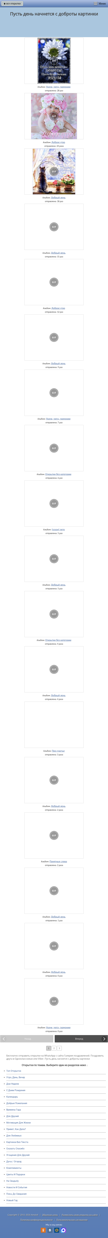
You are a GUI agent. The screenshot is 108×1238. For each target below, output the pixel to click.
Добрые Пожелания (16, 1103)
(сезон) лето (58, 529)
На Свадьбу (12, 1181)
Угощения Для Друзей (18, 1155)
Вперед (79, 1038)
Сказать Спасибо (15, 1148)
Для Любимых (14, 1135)
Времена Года (13, 1109)
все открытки (12, 3)
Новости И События (16, 1187)
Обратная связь (50, 1214)
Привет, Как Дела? (16, 1129)
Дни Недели (12, 1084)
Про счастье (58, 751)
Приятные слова (58, 861)
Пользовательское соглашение (72, 1219)
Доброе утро (58, 142)
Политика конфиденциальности (36, 1219)
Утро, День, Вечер (15, 1077)
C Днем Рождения (15, 1090)
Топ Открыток (13, 1071)
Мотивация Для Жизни (18, 1122)
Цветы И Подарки (15, 1174)
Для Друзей (12, 1116)
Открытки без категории (58, 474)
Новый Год (12, 1200)
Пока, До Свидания (16, 1194)
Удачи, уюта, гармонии (58, 87)
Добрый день (58, 197)
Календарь (12, 1096)
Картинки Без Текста (17, 1142)
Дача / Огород (14, 1161)
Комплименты (13, 1168)
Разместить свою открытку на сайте (80, 1214)
